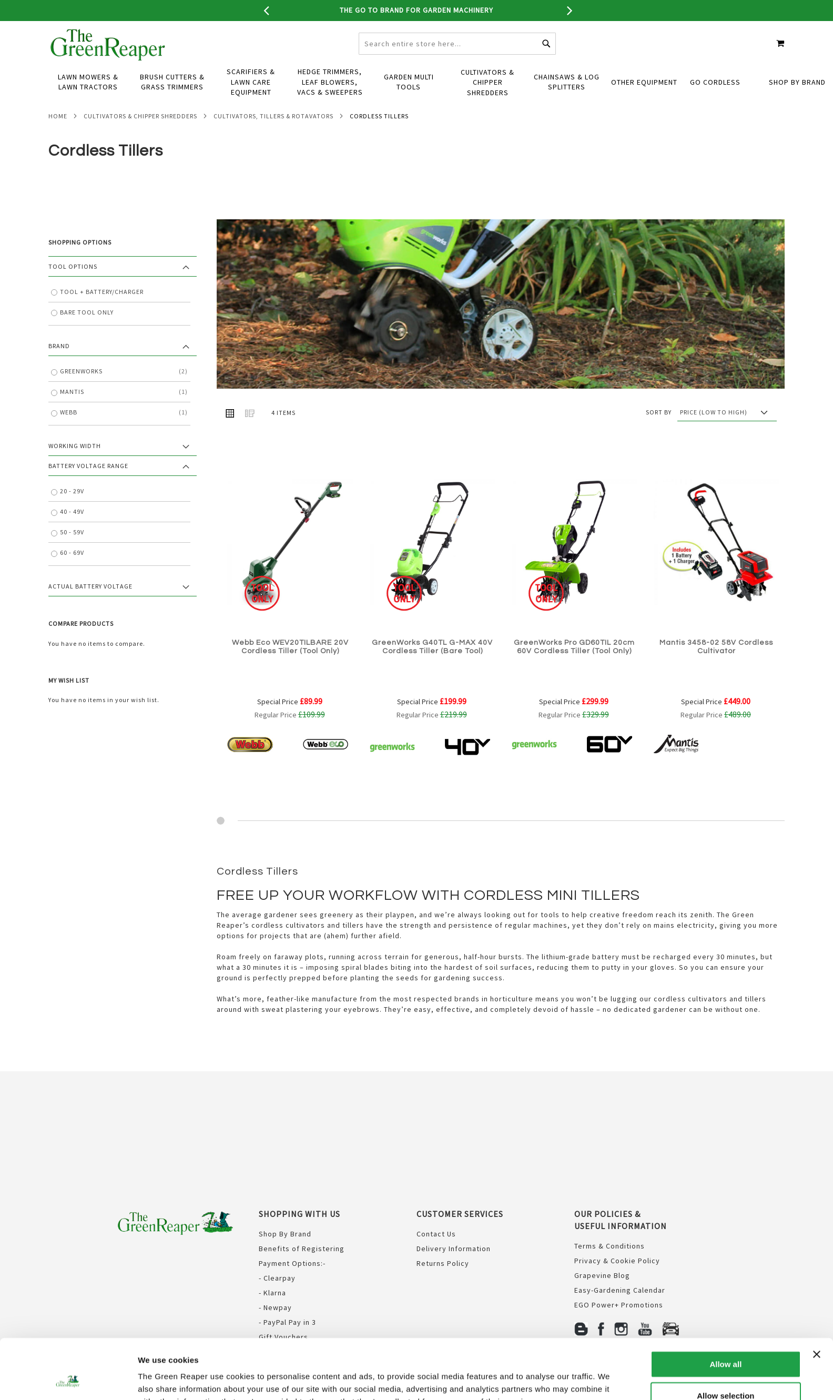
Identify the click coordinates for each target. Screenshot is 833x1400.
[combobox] (457, 65)
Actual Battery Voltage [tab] (90, 608)
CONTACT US (638, 32)
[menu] (416, 103)
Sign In (678, 32)
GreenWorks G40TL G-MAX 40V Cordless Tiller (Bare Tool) (432, 668)
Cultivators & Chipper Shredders (140, 137)
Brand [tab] (59, 367)
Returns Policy (442, 1264)
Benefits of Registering (301, 1249)
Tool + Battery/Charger (102, 313)
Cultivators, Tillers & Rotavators (273, 137)
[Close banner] (816, 1298)
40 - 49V (72, 533)
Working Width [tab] (74, 467)
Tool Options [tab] (72, 287)
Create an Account (743, 32)
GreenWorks (124, 392)
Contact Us (436, 1235)
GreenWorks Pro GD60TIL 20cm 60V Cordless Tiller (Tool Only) (574, 668)
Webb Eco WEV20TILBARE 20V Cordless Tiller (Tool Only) (290, 668)
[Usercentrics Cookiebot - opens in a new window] (68, 1379)
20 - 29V (72, 512)
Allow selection (725, 1339)
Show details (551, 1379)
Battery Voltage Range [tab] (88, 487)
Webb (124, 433)
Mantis (124, 413)
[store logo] (108, 65)
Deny (726, 1370)
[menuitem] (87, 103)
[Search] (546, 65)
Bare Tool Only (87, 333)
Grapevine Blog (602, 1276)
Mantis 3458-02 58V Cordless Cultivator (716, 668)
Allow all (725, 1307)
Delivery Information (453, 1249)
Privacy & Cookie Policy (617, 1261)
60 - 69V (72, 574)
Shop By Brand (285, 1235)
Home (57, 137)
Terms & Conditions (609, 1247)
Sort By (659, 433)
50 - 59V (72, 553)
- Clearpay (277, 1279)
